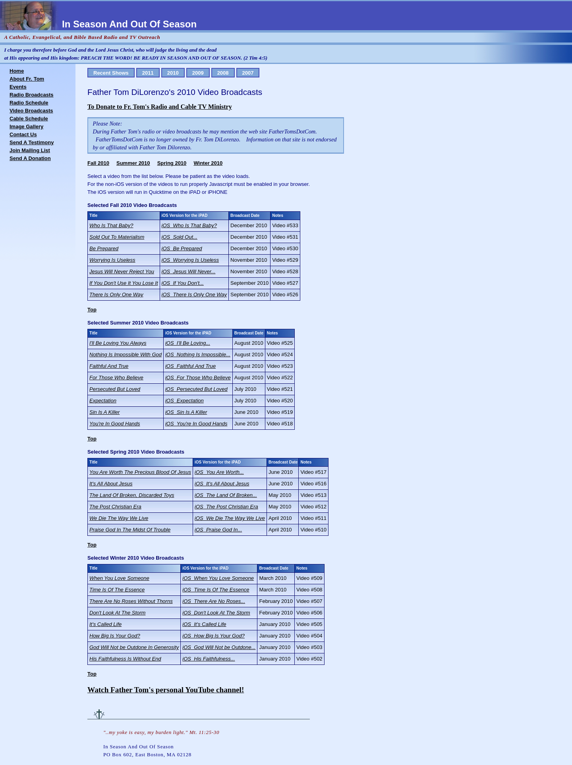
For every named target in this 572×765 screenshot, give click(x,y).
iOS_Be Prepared (182, 248)
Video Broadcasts (31, 111)
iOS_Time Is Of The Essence (215, 590)
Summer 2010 (133, 163)
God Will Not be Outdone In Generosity (134, 647)
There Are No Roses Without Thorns (131, 601)
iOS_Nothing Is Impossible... (197, 354)
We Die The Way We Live (118, 518)
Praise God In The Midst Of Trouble (129, 530)
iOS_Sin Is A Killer (186, 412)
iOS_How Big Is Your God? (213, 636)
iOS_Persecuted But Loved (196, 389)
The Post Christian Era (115, 507)
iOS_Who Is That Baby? (189, 225)
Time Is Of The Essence (117, 590)
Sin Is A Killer (104, 412)
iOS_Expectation (184, 401)
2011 (148, 73)
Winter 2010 (207, 163)
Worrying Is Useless (112, 260)
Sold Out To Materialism (116, 237)
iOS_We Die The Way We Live (230, 518)
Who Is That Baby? (111, 225)
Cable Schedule (29, 119)
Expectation (102, 401)
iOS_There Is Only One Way (194, 295)
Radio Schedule (29, 103)
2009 (198, 73)
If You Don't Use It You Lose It (123, 283)
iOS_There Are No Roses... (213, 601)
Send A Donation (30, 158)
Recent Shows (111, 73)
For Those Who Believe (116, 378)
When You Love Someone (119, 578)
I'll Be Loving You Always (117, 343)
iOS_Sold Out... (179, 237)
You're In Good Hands (114, 424)
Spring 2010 (172, 163)
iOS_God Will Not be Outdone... (218, 647)
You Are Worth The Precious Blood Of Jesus (140, 472)
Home (17, 71)
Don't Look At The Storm (117, 613)
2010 (173, 73)
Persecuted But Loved (114, 389)
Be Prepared (103, 248)
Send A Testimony (32, 142)
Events (18, 87)
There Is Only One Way (116, 295)
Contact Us (23, 134)
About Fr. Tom (27, 79)
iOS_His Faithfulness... (208, 659)
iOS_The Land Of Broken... (226, 495)
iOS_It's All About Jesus (222, 484)
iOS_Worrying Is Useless (190, 260)
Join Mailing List (30, 150)
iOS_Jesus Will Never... (189, 271)
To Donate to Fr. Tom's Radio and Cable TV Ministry (159, 106)
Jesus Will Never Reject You (121, 271)
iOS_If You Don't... (183, 283)
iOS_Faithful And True (190, 366)
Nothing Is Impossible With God (125, 354)
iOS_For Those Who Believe (198, 378)
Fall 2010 (98, 163)
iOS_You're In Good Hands (196, 424)
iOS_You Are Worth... (219, 472)
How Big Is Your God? (114, 636)
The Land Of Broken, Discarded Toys (131, 495)
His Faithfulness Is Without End (125, 659)
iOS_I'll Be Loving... (187, 343)
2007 (248, 73)
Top (92, 310)
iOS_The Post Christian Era (226, 507)
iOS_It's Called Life (204, 624)
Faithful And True (108, 366)
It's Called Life (105, 624)
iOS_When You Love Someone (218, 578)
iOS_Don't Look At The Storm (216, 613)
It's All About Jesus (110, 484)
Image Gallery (26, 126)
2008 (223, 73)
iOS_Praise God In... (218, 530)
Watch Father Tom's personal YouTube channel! (165, 690)
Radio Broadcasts (32, 95)
